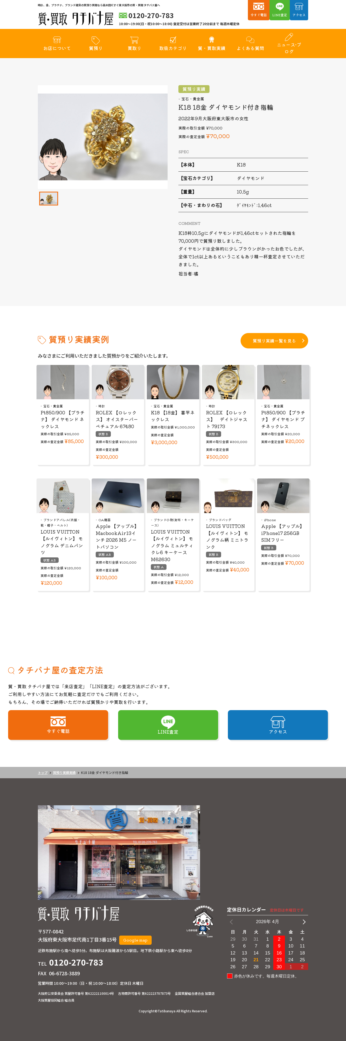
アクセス (298, 14)
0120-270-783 (76, 962)
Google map (135, 940)
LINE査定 (279, 14)
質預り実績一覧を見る (274, 340)
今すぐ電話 (259, 14)
